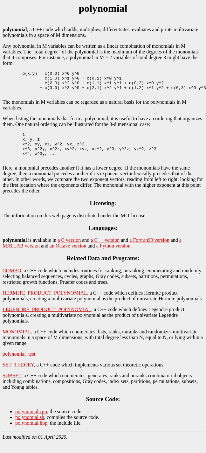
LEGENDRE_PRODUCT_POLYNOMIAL (47, 320)
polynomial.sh (29, 427)
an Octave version (68, 256)
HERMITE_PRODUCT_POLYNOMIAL (45, 303)
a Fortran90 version (149, 250)
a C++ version (105, 250)
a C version (69, 250)
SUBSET (12, 386)
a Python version (113, 256)
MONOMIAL (17, 342)
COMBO (12, 281)
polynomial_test (19, 364)
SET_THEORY (18, 375)
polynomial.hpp (31, 433)
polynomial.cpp (31, 422)
